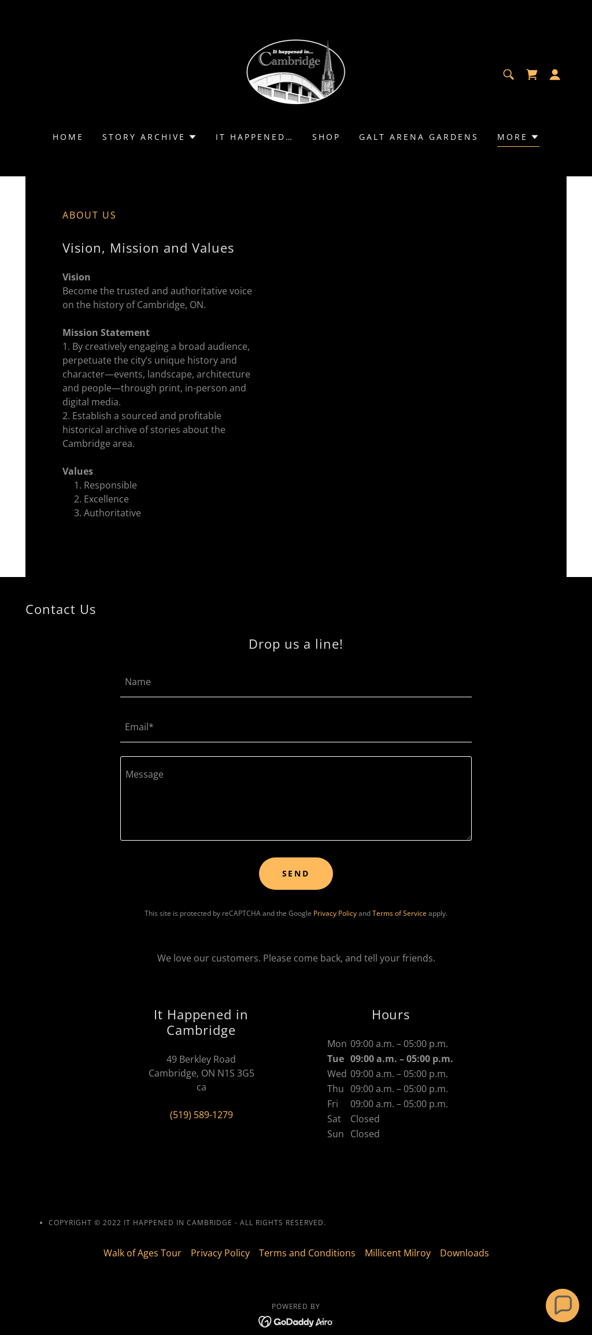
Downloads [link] (464, 1253)
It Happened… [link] (255, 136)
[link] (296, 73)
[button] (555, 74)
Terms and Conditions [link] (307, 1253)
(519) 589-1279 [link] (201, 1114)
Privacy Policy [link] (335, 913)
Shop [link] (326, 136)
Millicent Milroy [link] (398, 1253)
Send (296, 873)
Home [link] (68, 136)
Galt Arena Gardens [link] (419, 136)
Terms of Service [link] (399, 913)
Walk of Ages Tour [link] (142, 1253)
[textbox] (296, 681)
